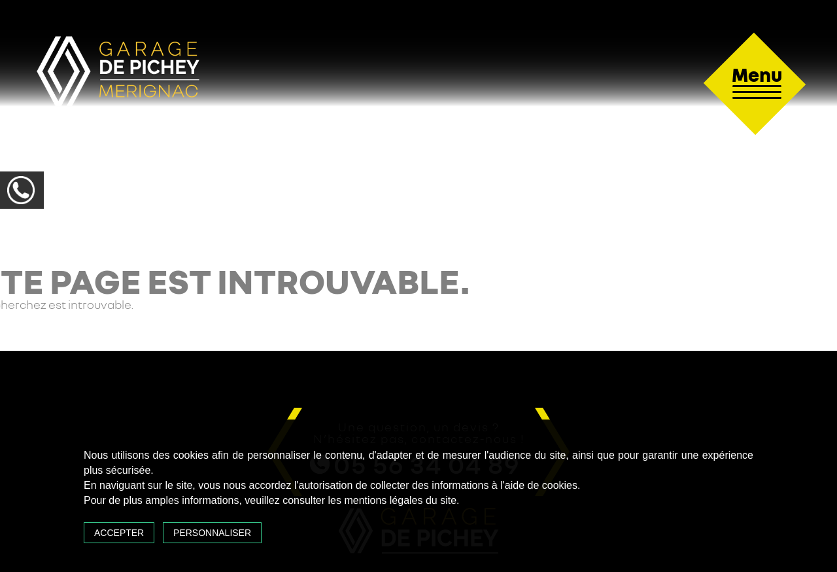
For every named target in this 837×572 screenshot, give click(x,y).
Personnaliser (212, 532)
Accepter (119, 532)
